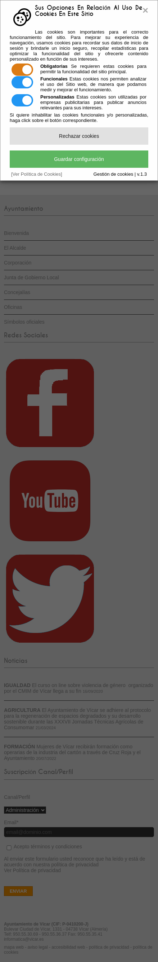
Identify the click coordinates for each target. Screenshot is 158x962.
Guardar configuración (79, 159)
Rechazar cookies (79, 136)
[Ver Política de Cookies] (36, 174)
